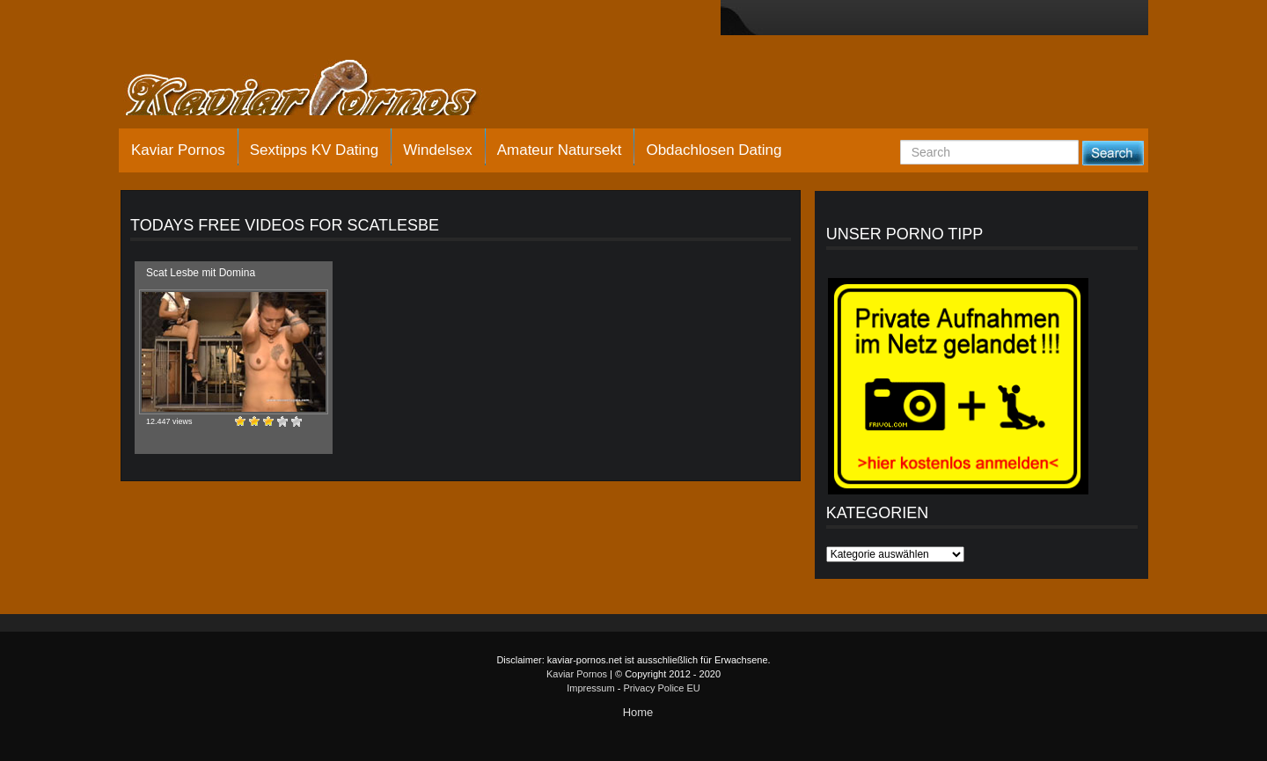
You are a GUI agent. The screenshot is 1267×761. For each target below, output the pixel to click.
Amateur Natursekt (559, 150)
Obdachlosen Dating (713, 150)
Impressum (590, 688)
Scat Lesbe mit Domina (200, 273)
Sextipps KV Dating (314, 150)
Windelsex (437, 150)
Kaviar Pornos (178, 150)
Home (638, 712)
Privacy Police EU (661, 688)
